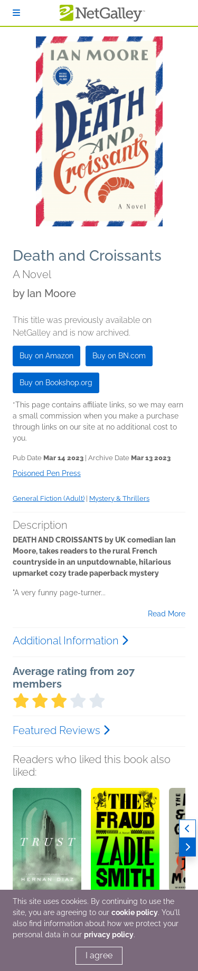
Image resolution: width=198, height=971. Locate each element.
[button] (47, 843)
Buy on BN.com (119, 355)
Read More (166, 614)
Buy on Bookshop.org (56, 382)
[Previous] (187, 829)
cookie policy (134, 912)
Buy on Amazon (46, 355)
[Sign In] (16, 13)
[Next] (187, 847)
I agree (99, 955)
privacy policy (109, 934)
